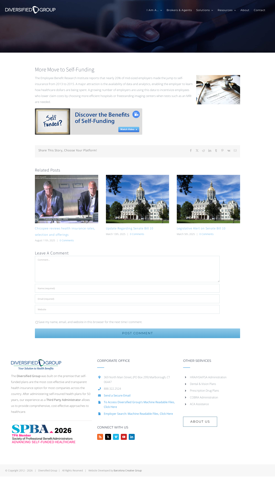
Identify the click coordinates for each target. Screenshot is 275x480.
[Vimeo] (116, 437)
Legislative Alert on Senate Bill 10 (201, 228)
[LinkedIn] (132, 437)
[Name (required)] (127, 288)
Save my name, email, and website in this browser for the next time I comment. (90, 322)
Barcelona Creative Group (128, 470)
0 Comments (67, 240)
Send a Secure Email (117, 395)
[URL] (127, 309)
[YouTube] (124, 437)
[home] (36, 362)
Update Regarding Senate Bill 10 (129, 228)
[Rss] (100, 437)
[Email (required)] (127, 298)
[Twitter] (108, 437)
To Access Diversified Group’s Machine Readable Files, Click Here (139, 404)
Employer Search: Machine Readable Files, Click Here (138, 414)
